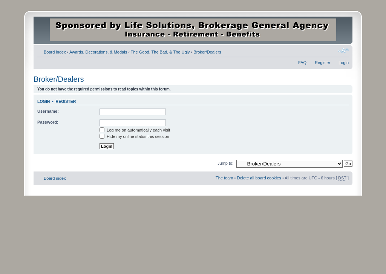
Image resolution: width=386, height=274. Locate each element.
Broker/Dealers (207, 52)
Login (344, 62)
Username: (48, 111)
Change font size (343, 50)
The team (224, 178)
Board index (55, 52)
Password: (47, 122)
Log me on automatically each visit (135, 130)
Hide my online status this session (134, 136)
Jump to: (225, 163)
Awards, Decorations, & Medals (98, 52)
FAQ (302, 62)
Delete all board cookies (259, 178)
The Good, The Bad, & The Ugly (160, 52)
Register (322, 62)
